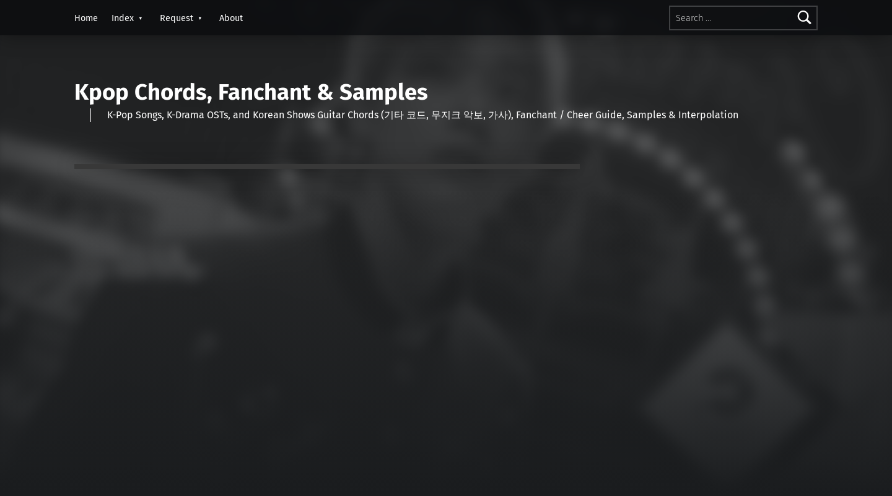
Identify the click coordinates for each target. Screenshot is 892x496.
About (231, 18)
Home (86, 18)
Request (176, 18)
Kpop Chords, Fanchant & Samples (251, 92)
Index (123, 18)
